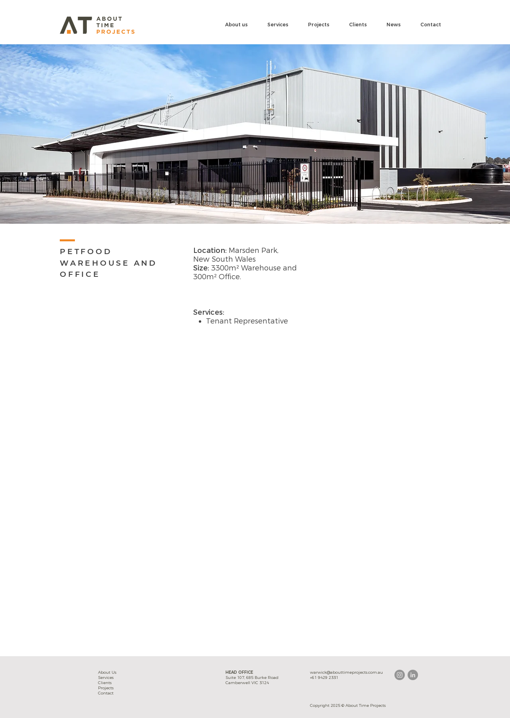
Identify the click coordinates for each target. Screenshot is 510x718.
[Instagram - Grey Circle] (399, 675)
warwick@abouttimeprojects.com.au (346, 672)
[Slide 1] (255, 208)
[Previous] (44, 134)
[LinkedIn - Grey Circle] (413, 675)
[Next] (466, 134)
